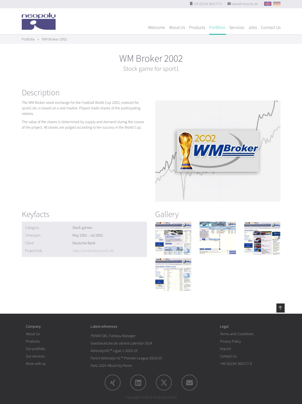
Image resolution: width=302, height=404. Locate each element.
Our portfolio (35, 348)
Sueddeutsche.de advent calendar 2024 (121, 343)
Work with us (36, 363)
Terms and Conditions (237, 334)
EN (267, 4)
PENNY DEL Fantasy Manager (113, 335)
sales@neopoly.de (245, 4)
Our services (35, 356)
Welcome (156, 27)
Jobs (252, 27)
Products (197, 27)
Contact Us (271, 27)
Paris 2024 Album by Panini (111, 365)
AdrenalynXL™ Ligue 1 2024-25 (114, 350)
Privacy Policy (230, 341)
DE (277, 4)
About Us (177, 27)
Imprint (225, 348)
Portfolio (217, 27)
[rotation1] (173, 238)
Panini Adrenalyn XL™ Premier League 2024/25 (126, 358)
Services (236, 27)
